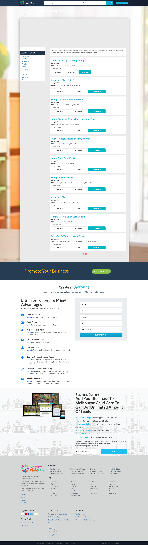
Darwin (73, 484)
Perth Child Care (115, 469)
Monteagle (25, 61)
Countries (24, 494)
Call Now (71, 72)
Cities (23, 500)
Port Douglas (94, 488)
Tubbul (23, 66)
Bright (53, 488)
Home (23, 15)
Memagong (25, 56)
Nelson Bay (54, 486)
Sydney (53, 482)
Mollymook (93, 493)
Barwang (24, 80)
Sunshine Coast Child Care (98, 473)
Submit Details (101, 335)
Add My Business (101, 271)
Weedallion (25, 69)
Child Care (93, 469)
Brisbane (92, 482)
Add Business (124, 3)
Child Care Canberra (76, 471)
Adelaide (112, 482)
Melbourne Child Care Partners (85, 520)
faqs (55, 532)
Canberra (112, 484)
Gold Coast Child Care (77, 473)
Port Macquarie (75, 495)
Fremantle (54, 493)
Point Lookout (94, 491)
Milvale (23, 59)
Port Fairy (112, 491)
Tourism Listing (55, 469)
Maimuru (24, 72)
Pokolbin (54, 495)
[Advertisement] (74, 32)
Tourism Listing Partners (78, 469)
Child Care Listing (53, 517)
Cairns (73, 488)
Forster (111, 488)
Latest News (52, 526)
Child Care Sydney (115, 471)
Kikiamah (24, 74)
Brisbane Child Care (56, 473)
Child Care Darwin (56, 471)
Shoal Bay (74, 491)
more (90, 254)
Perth (53, 484)
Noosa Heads (113, 486)
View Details (85, 72)
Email (58, 72)
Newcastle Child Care (96, 471)
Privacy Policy (52, 535)
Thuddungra (25, 64)
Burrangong (25, 77)
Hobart (92, 484)
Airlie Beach (74, 493)
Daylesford (54, 491)
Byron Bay (74, 486)
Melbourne (74, 482)
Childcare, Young (31, 15)
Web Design (52, 529)
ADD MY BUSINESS (27, 522)
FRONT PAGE (25, 525)
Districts (24, 503)
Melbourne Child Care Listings (110, 543)
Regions (23, 497)
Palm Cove (112, 493)
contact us (64, 514)
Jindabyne (93, 486)
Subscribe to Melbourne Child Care (59, 520)
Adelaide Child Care (116, 473)
